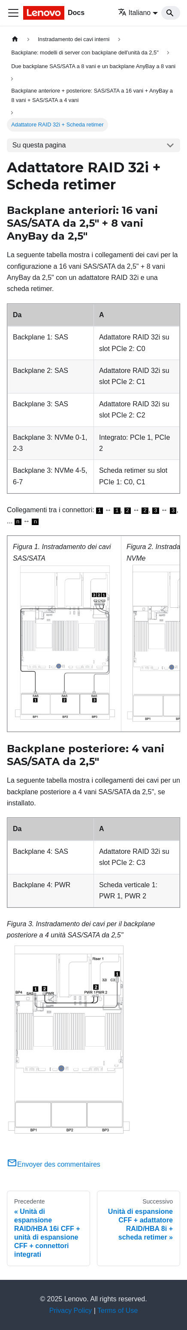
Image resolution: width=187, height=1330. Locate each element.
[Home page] (15, 39)
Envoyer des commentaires (53, 1164)
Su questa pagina (39, 145)
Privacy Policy (70, 1310)
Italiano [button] (134, 12)
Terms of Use (117, 1310)
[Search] (170, 13)
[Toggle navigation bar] (13, 12)
